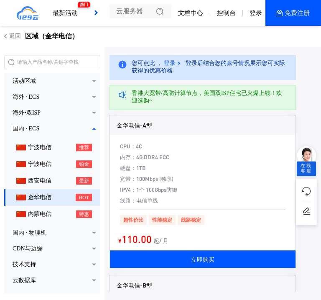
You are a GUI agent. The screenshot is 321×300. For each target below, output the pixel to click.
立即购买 (202, 259)
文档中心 (190, 13)
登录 (256, 13)
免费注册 (297, 13)
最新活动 (67, 9)
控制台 (226, 13)
